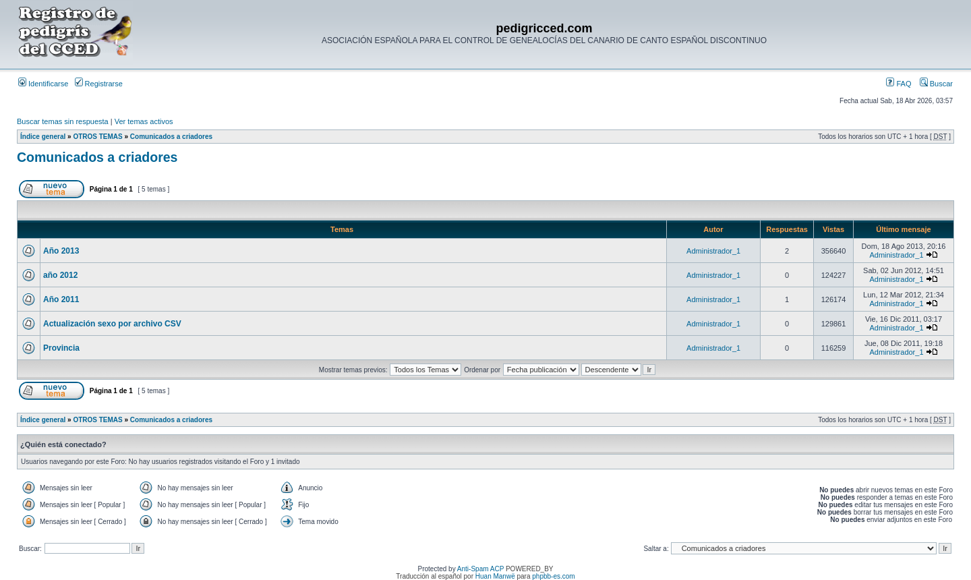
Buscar (936, 84)
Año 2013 (61, 251)
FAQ (898, 84)
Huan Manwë (495, 576)
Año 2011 (61, 299)
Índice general (42, 136)
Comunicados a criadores (171, 136)
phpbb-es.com (553, 576)
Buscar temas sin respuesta (63, 121)
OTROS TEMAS (97, 136)
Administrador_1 (713, 251)
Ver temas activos (144, 121)
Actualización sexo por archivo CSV (112, 323)
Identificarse (43, 84)
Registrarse (99, 84)
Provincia (61, 348)
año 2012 (60, 275)
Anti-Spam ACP (480, 569)
